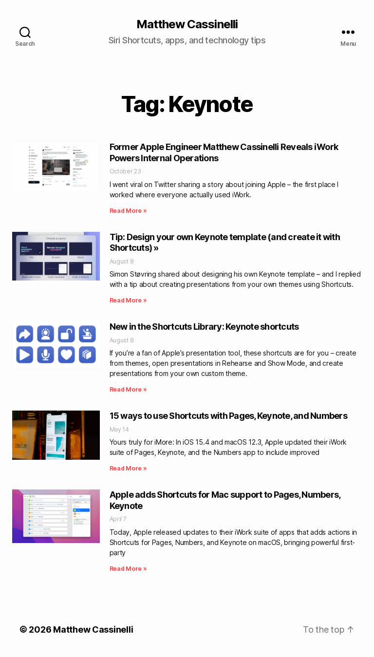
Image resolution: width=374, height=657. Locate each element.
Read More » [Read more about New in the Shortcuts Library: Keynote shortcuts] (128, 389)
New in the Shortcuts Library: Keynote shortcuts (204, 326)
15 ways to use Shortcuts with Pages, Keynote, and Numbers (228, 416)
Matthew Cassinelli (186, 24)
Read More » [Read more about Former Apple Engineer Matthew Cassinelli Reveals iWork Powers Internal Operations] (128, 210)
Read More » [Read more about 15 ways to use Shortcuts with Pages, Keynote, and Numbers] (128, 468)
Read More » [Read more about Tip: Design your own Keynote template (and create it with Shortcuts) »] (128, 300)
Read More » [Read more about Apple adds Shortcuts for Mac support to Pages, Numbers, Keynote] (128, 568)
